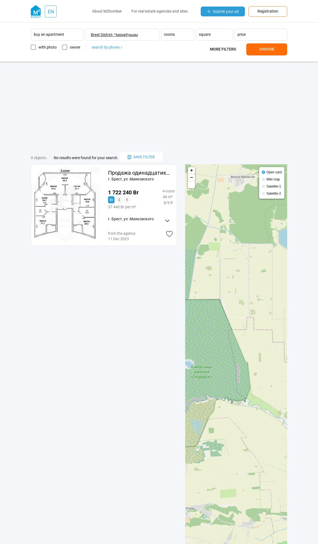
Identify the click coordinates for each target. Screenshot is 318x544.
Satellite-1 (273, 186)
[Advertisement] (159, 107)
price (242, 34)
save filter (141, 157)
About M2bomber (107, 11)
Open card (274, 172)
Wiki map (273, 179)
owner (75, 47)
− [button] (191, 177)
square (205, 34)
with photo (47, 47)
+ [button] (191, 170)
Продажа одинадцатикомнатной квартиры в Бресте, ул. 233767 (140, 173)
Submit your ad (223, 11)
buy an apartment (49, 34)
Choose (266, 49)
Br (111, 200)
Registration (267, 11)
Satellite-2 (273, 193)
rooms (169, 34)
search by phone (107, 47)
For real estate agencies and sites (159, 11)
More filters (223, 49)
